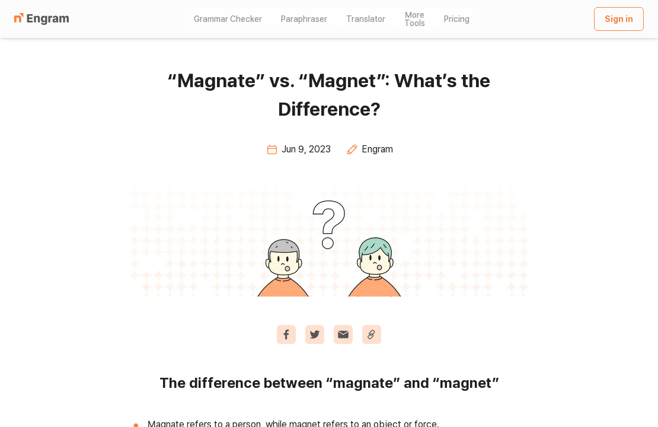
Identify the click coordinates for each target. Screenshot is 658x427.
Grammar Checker (228, 19)
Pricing (456, 19)
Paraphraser (304, 19)
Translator (365, 19)
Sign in (619, 19)
